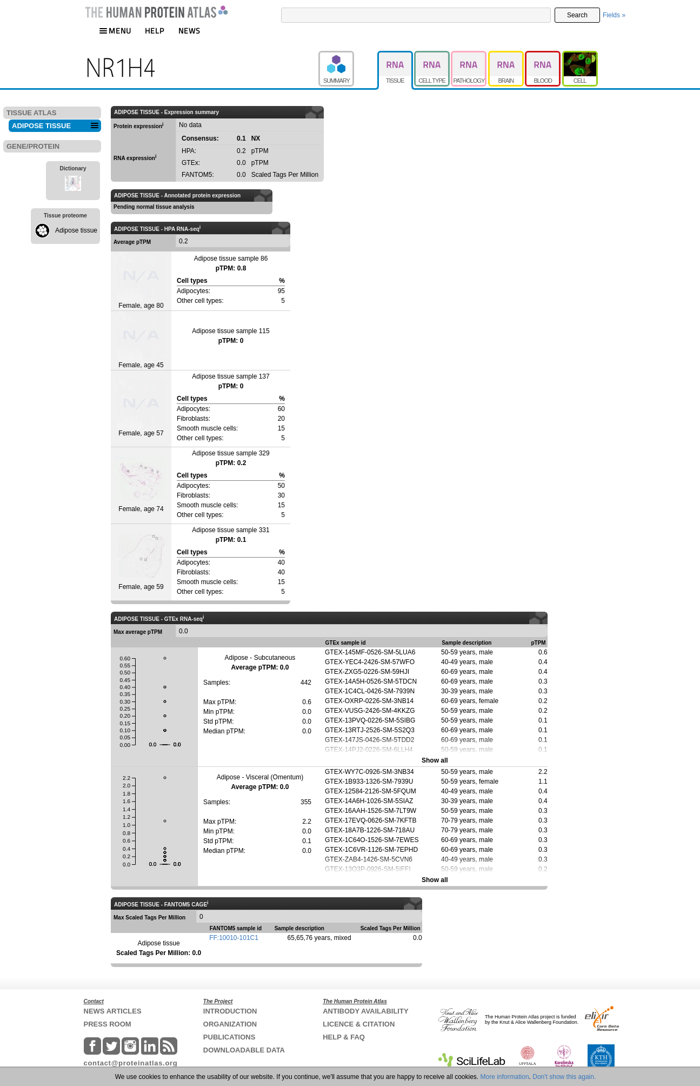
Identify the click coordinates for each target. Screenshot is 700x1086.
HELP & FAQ (344, 1037)
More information (505, 1077)
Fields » (614, 15)
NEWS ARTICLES (113, 1011)
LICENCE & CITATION (359, 1024)
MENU (115, 30)
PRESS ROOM (107, 1024)
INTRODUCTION (230, 1011)
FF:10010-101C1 (233, 938)
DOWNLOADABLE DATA (244, 1050)
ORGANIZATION (230, 1024)
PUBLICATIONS (229, 1037)
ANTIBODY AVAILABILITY (365, 1011)
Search (577, 15)
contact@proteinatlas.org (131, 1063)
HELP (154, 30)
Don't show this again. (564, 1077)
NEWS (189, 30)
